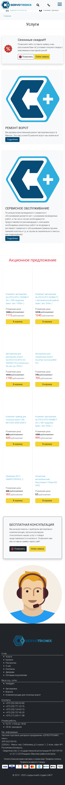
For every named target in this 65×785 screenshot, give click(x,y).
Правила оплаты (53, 759)
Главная (7, 16)
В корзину (18, 321)
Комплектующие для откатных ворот (23, 695)
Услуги (9, 656)
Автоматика (11, 688)
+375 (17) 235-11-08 (15, 715)
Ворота (9, 692)
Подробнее (12, 139)
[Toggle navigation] (38, 5)
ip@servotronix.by (16, 10)
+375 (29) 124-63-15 (15, 709)
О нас (8, 666)
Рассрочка (11, 663)
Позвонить (26, 57)
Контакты (10, 669)
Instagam (10, 683)
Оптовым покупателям (16, 675)
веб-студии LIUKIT (43, 775)
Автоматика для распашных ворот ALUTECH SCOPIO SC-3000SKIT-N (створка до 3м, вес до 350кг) (17, 360)
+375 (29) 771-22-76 (15, 706)
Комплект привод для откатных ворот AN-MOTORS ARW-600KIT (16, 419)
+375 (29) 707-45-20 (15, 712)
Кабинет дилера (49, 10)
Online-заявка (42, 57)
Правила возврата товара (32, 762)
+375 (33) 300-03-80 (15, 703)
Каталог (9, 660)
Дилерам (10, 672)
